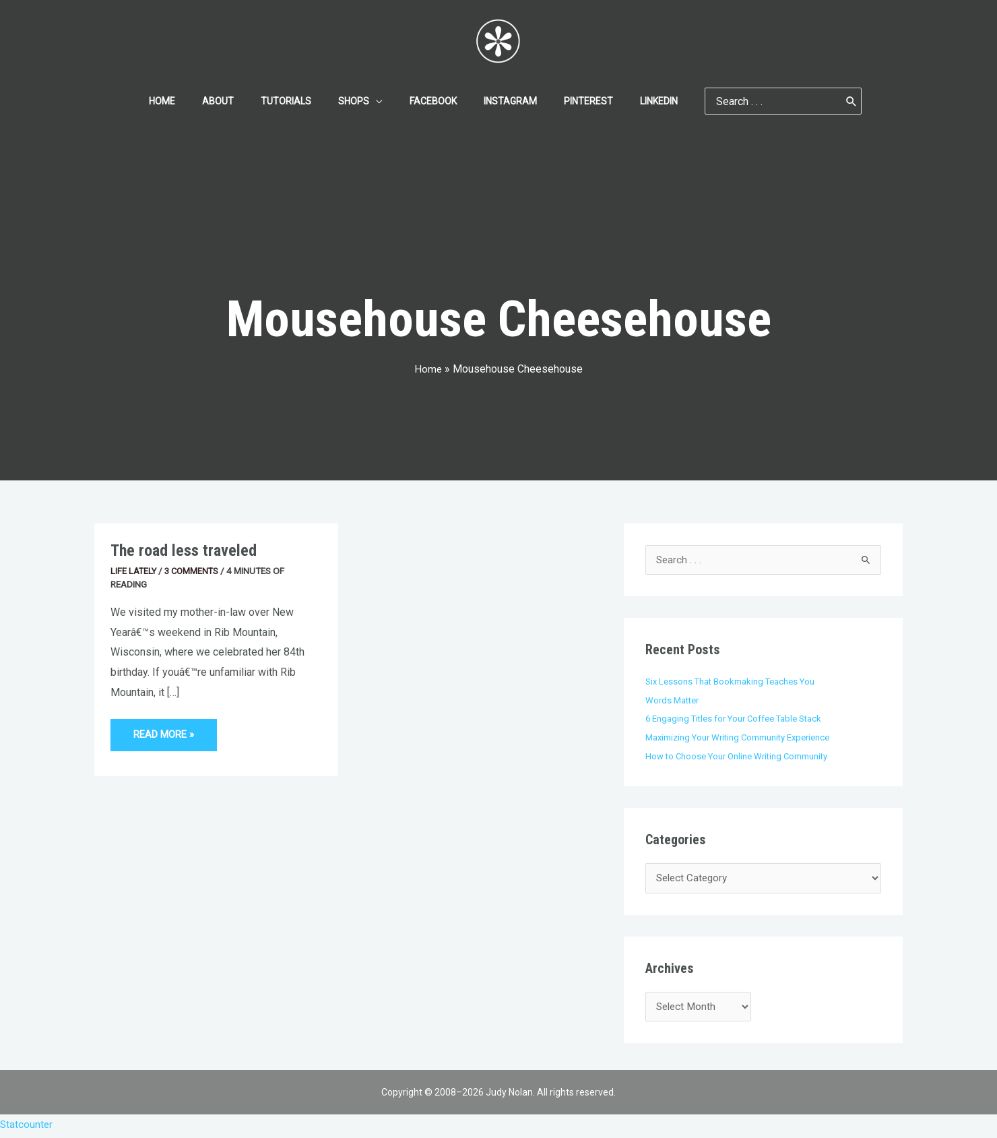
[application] (380, 101)
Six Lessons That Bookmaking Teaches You (731, 681)
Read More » (165, 729)
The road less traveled (186, 550)
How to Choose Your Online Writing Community (739, 756)
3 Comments (194, 570)
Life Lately (134, 570)
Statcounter (27, 1128)
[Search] (819, 101)
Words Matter (673, 700)
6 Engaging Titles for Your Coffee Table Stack (736, 719)
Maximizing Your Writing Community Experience (740, 737)
